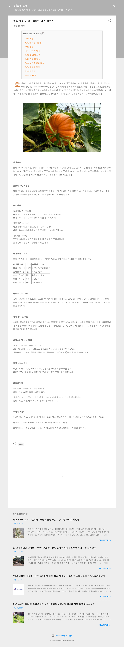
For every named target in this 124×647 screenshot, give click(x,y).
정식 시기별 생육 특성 (34, 63)
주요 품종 (29, 47)
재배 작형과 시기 (32, 51)
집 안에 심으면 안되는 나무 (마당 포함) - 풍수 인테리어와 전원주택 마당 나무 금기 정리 (54, 547)
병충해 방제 (30, 71)
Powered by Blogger (62, 636)
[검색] (114, 6)
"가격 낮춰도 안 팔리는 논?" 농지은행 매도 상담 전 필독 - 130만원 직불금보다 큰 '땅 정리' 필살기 (59, 576)
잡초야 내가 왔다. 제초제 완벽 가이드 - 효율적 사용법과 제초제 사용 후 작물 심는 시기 (54, 604)
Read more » (105, 540)
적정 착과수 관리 (32, 67)
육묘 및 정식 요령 (32, 55)
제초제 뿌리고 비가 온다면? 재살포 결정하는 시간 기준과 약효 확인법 (46, 519)
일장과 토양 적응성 (33, 42)
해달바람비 (21, 6)
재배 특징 (29, 38)
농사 (21, 444)
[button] (109, 21)
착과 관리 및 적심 (32, 59)
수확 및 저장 (30, 75)
